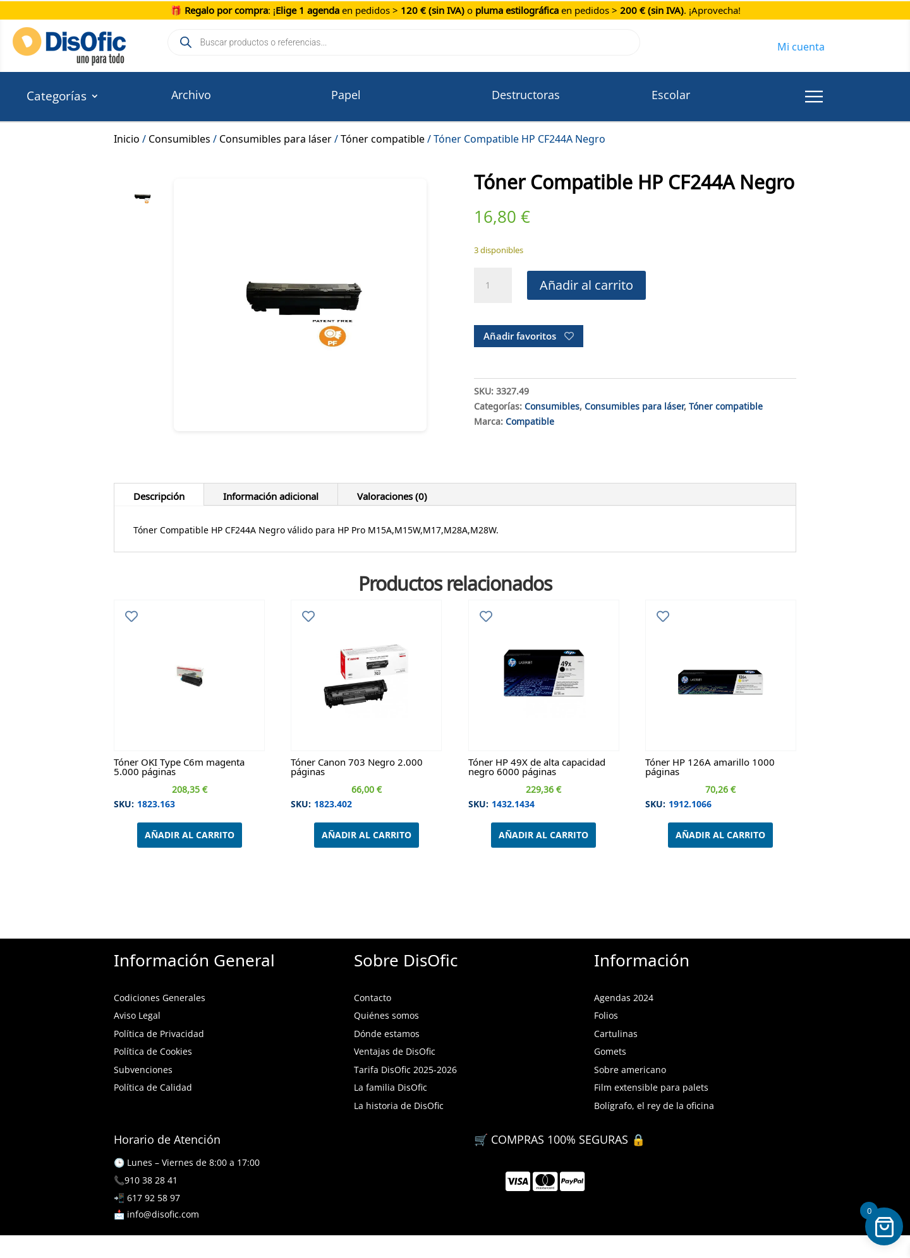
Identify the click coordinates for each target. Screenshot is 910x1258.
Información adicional (270, 494)
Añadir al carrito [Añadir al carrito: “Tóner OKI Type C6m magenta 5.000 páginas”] (189, 835)
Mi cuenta (801, 45)
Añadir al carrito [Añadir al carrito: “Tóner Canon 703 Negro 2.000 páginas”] (366, 835)
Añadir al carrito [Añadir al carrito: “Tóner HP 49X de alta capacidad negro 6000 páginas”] (543, 835)
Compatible (530, 419)
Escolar (671, 94)
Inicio (127, 137)
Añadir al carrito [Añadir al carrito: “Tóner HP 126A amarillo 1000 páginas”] (720, 835)
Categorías (57, 98)
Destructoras (526, 94)
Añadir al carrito (586, 285)
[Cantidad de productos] (493, 285)
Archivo (191, 94)
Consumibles (179, 137)
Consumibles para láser (275, 137)
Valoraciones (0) (392, 494)
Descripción (159, 494)
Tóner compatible (383, 137)
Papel (346, 94)
